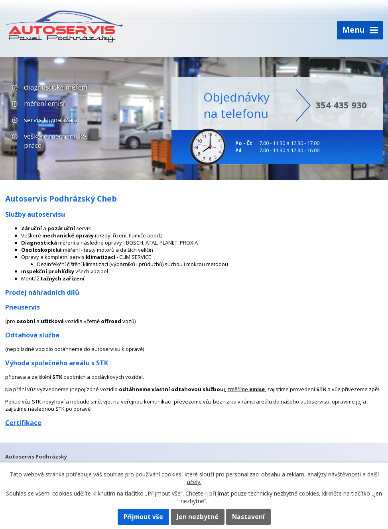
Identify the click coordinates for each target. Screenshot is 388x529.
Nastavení (248, 517)
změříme (246, 389)
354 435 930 (341, 105)
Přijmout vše (143, 517)
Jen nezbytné (198, 517)
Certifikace (23, 422)
